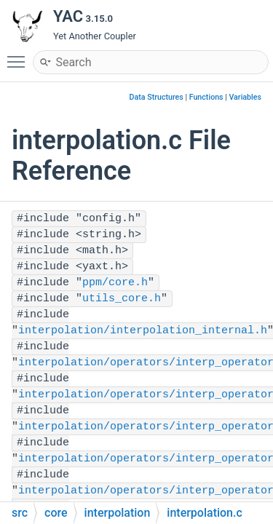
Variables (245, 97)
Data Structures (156, 97)
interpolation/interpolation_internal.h (142, 331)
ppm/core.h (115, 283)
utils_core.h (121, 299)
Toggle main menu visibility (19, 55)
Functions (206, 97)
